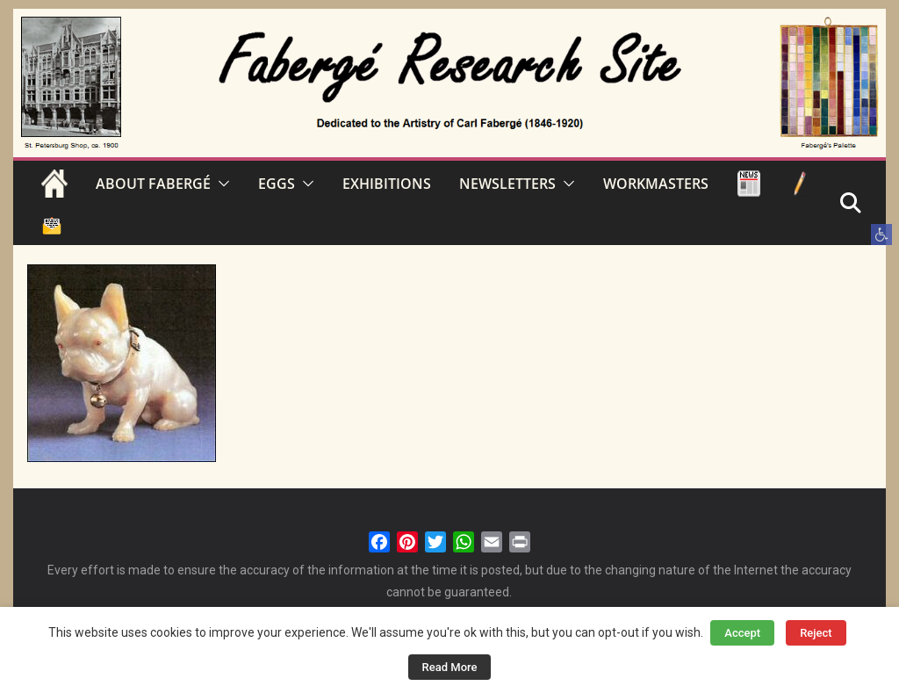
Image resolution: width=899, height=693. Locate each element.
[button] (881, 234)
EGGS (276, 183)
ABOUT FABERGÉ (153, 183)
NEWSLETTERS (507, 183)
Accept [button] (742, 632)
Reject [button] (816, 632)
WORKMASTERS (655, 183)
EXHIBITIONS (386, 183)
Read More (450, 667)
